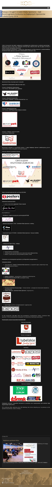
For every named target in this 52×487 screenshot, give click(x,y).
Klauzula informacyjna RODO (26, 473)
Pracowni (7, 287)
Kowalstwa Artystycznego (15, 287)
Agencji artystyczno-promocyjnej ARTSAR (19, 215)
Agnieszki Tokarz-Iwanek (20, 204)
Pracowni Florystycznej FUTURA (12, 277)
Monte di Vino (34, 253)
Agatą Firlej (12, 243)
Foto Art (10, 264)
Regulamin (26, 471)
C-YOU (14, 223)
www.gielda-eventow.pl (15, 48)
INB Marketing (25, 486)
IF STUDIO (14, 233)
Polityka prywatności (26, 472)
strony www (31, 486)
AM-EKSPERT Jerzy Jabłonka (15, 88)
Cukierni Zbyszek (9, 290)
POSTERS (24, 192)
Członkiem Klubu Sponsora (23, 223)
